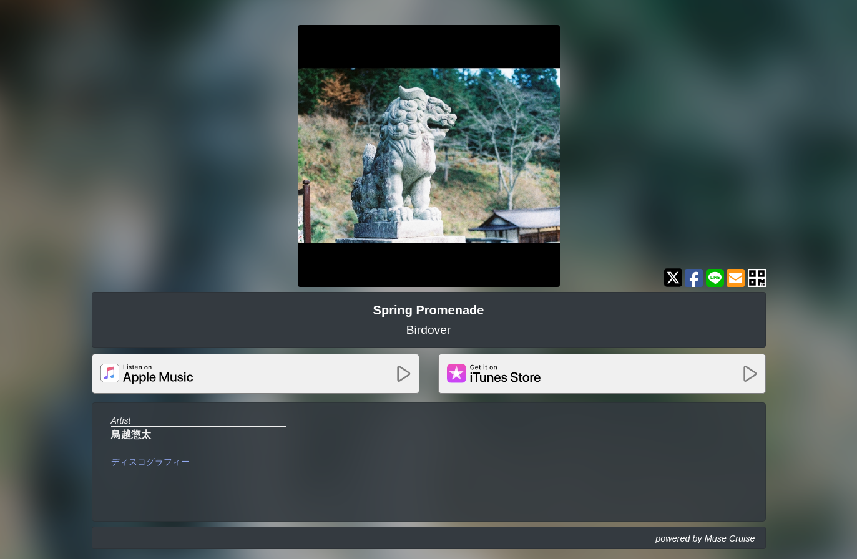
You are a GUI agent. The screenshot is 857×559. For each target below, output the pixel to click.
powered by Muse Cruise (705, 538)
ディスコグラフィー (150, 462)
